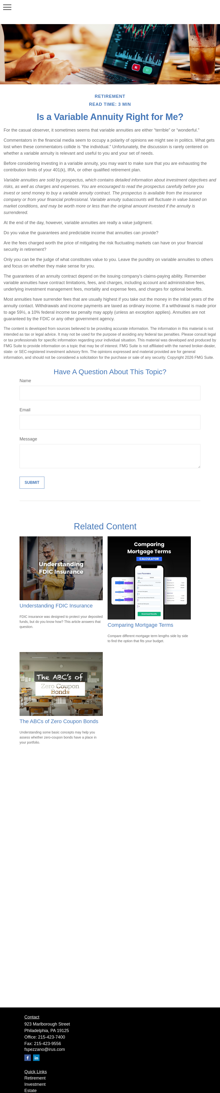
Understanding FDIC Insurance (56, 606)
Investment (35, 1084)
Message (28, 439)
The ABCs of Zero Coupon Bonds (59, 721)
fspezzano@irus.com (44, 1049)
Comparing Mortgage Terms (140, 625)
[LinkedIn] (36, 1057)
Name (25, 380)
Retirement (35, 1078)
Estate (30, 1090)
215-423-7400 (51, 1037)
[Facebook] (27, 1057)
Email (25, 409)
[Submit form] (32, 483)
